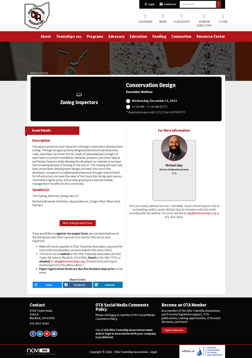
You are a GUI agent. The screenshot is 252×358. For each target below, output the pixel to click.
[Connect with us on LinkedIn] (40, 334)
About (46, 36)
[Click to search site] (218, 4)
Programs (95, 36)
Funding (159, 36)
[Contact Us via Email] (54, 334)
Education (138, 36)
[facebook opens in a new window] (77, 285)
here (113, 315)
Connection (181, 36)
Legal (153, 352)
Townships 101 (69, 36)
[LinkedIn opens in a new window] (108, 285)
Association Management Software (41, 351)
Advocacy (116, 36)
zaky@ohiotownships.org (69, 261)
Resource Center (211, 36)
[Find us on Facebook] (33, 334)
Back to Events (37, 73)
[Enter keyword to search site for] (198, 4)
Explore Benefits (174, 330)
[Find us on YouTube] (47, 334)
